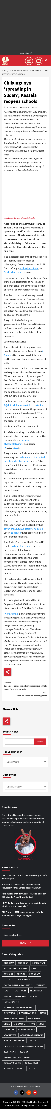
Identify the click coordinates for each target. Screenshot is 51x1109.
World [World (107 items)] (20, 1068)
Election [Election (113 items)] (8, 979)
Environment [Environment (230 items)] (24, 979)
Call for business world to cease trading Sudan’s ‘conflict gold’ (24, 877)
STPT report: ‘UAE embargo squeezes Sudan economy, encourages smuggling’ (23, 914)
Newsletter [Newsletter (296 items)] (10, 1035)
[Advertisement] (25, 25)
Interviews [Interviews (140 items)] (9, 1013)
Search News (10, 731)
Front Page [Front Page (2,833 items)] (36, 991)
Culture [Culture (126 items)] (21, 974)
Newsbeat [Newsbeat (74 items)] (9, 1029)
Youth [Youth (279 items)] (31, 1068)
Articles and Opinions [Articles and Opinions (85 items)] (15, 968)
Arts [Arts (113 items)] (33, 968)
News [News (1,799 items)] (41, 1024)
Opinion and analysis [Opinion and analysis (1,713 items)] (31, 1035)
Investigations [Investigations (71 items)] (27, 1013)
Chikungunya (11, 613)
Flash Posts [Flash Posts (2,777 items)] (19, 991)
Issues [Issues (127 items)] (43, 1013)
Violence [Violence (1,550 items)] (8, 1068)
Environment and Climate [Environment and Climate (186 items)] (18, 985)
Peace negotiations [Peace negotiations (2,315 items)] (14, 1041)
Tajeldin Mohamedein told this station (24, 405)
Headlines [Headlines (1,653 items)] (20, 996)
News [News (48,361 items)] (32, 1024)
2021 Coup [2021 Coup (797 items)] (23, 963)
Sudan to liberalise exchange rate (25, 694)
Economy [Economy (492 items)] (34, 974)
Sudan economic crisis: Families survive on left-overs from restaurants (25, 685)
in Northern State (29, 268)
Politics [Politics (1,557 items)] (33, 1041)
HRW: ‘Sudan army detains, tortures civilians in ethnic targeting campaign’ (24, 904)
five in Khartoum (12, 272)
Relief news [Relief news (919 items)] (10, 1052)
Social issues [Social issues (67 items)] (31, 1063)
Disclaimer (35, 1086)
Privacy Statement (19, 1086)
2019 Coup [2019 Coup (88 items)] (9, 963)
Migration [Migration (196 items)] (19, 1024)
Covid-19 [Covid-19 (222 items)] (8, 974)
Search (40, 741)
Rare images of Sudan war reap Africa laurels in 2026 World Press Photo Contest (24, 895)
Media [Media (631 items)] (7, 1024)
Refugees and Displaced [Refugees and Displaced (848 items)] (30, 1046)
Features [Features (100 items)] (40, 985)
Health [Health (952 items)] (34, 996)
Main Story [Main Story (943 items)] (34, 1018)
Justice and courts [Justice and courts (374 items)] (14, 1018)
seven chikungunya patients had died (23, 528)
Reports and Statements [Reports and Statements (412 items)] (17, 1057)
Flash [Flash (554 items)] (7, 991)
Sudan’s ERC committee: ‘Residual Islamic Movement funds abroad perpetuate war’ (21, 886)
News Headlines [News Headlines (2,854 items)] (26, 1029)
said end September (20, 546)
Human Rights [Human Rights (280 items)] (11, 1002)
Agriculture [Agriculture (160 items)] (38, 963)
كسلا (15, 447)
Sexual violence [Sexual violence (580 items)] (12, 1063)
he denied (15, 532)
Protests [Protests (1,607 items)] (8, 1046)
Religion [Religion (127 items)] (24, 1052)
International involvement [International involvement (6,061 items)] (19, 1007)
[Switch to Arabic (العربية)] (25, 53)
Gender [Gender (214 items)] (7, 996)
